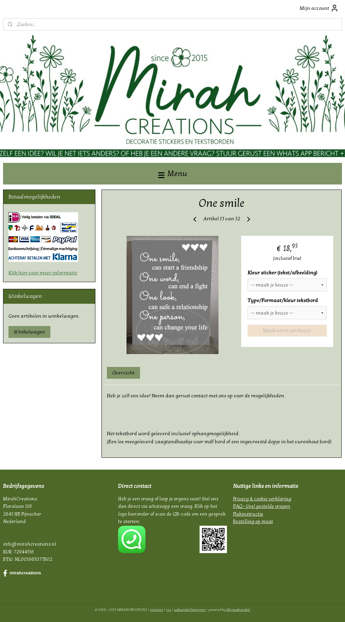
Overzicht (124, 373)
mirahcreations (22, 573)
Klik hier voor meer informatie (42, 273)
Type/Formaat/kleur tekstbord (283, 300)
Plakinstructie (248, 514)
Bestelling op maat (253, 521)
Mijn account (319, 8)
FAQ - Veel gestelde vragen (261, 506)
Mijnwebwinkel (238, 609)
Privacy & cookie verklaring (262, 499)
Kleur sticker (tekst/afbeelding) (282, 273)
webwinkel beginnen (190, 609)
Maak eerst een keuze (287, 330)
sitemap (156, 609)
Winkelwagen (29, 332)
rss (168, 609)
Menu (172, 173)
